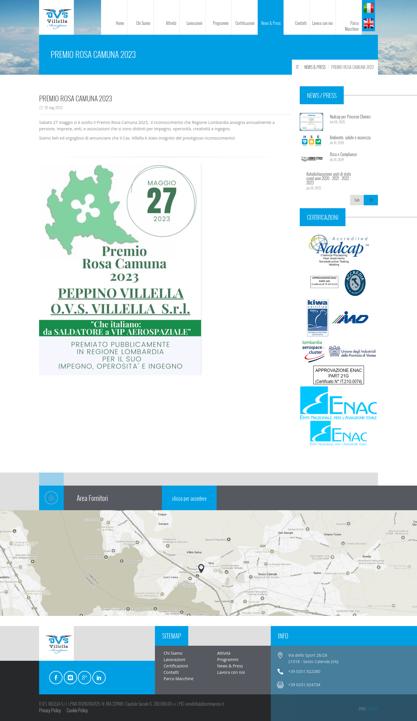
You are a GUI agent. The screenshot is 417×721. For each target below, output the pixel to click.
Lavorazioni (194, 23)
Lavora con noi (322, 23)
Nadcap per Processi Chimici (350, 117)
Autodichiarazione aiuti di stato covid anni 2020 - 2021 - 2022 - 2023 (328, 178)
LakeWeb (372, 708)
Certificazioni (245, 23)
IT (297, 67)
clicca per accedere (189, 498)
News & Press (271, 23)
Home (120, 23)
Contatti (301, 23)
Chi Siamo (143, 23)
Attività (171, 23)
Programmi (220, 23)
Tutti (356, 199)
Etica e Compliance (343, 154)
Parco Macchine (352, 26)
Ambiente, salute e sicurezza (350, 137)
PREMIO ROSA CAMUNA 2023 (75, 98)
